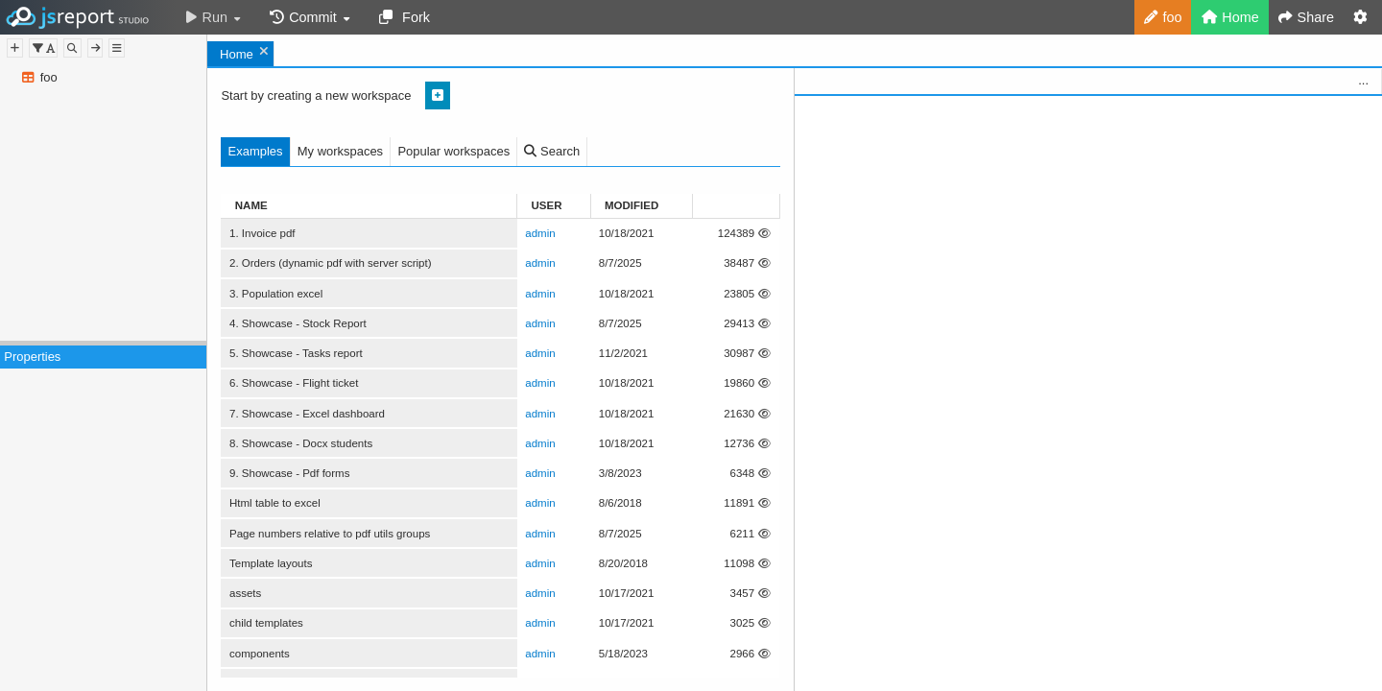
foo (49, 77)
